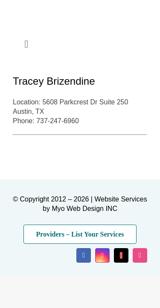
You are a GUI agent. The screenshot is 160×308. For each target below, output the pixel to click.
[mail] (121, 255)
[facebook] (83, 255)
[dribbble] (140, 255)
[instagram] (102, 255)
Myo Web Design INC (84, 208)
